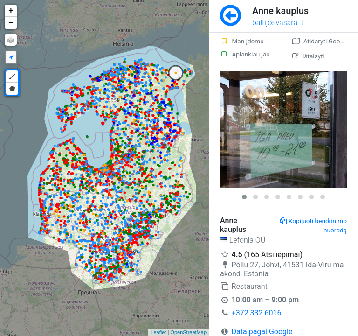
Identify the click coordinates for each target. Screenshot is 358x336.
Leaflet (158, 332)
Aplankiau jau (245, 54)
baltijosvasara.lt (277, 22)
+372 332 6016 (257, 312)
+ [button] (11, 10)
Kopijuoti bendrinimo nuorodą (313, 225)
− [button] (11, 22)
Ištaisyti (308, 56)
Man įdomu (242, 41)
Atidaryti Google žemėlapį (325, 41)
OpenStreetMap (188, 332)
